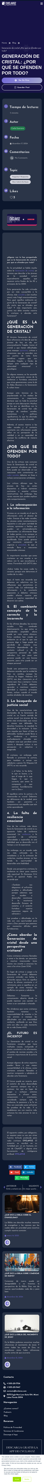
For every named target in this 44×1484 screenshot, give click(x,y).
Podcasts (7, 1400)
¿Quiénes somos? (11, 1396)
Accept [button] (17, 1479)
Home (4, 43)
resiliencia (26, 829)
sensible (21, 294)
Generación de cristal (24, 270)
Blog (14, 43)
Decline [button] (27, 1479)
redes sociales (13, 472)
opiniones (23, 350)
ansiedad (22, 542)
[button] (10, 1161)
